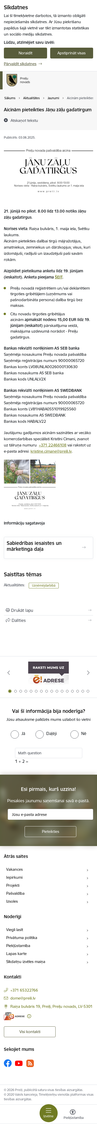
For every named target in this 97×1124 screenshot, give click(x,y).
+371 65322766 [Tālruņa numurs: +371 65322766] (24, 990)
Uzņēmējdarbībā (43, 585)
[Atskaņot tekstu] (24, 120)
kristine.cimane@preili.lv (51, 451)
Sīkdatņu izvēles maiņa (25, 961)
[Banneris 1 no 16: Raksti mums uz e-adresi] (48, 672)
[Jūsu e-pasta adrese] (50, 814)
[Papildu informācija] (29, 1016)
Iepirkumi (14, 877)
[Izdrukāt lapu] (48, 610)
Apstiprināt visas (71, 52)
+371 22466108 (52, 445)
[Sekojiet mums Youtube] (19, 1063)
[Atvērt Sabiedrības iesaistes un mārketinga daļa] (84, 547)
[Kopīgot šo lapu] (48, 620)
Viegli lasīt (14, 929)
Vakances (14, 869)
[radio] (18, 733)
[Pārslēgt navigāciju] (49, 1113)
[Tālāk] (88, 672)
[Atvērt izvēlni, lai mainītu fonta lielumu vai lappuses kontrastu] (73, 1115)
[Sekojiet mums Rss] (30, 1063)
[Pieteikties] (50, 831)
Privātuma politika (21, 937)
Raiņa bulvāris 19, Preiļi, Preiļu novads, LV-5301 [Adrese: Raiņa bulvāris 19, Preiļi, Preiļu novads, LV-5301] (51, 1006)
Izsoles (12, 901)
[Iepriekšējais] (8, 672)
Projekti (12, 885)
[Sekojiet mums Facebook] (8, 1063)
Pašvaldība (15, 893)
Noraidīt (25, 52)
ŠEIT (58, 277)
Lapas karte (16, 953)
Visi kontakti (29, 1031)
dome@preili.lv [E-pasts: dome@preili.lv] (22, 998)
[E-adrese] (14, 1016)
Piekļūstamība (18, 945)
